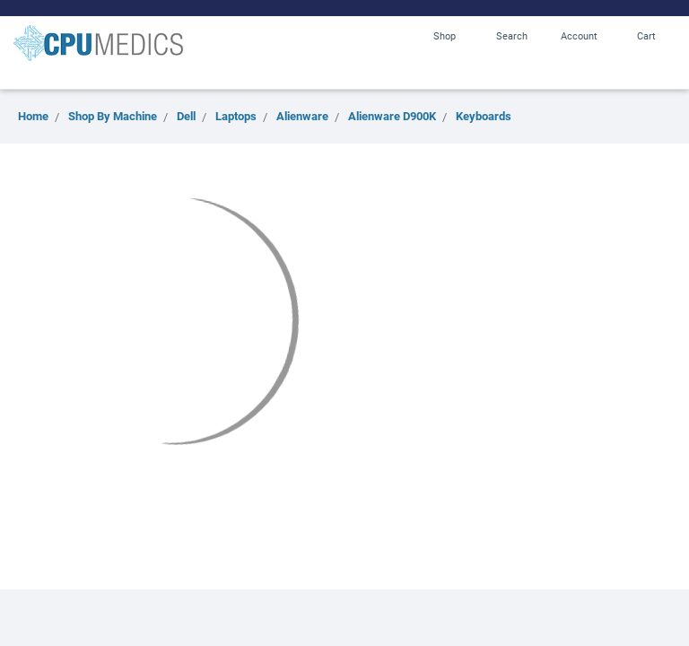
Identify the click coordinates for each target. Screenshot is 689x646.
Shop (444, 35)
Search (512, 35)
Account (579, 35)
